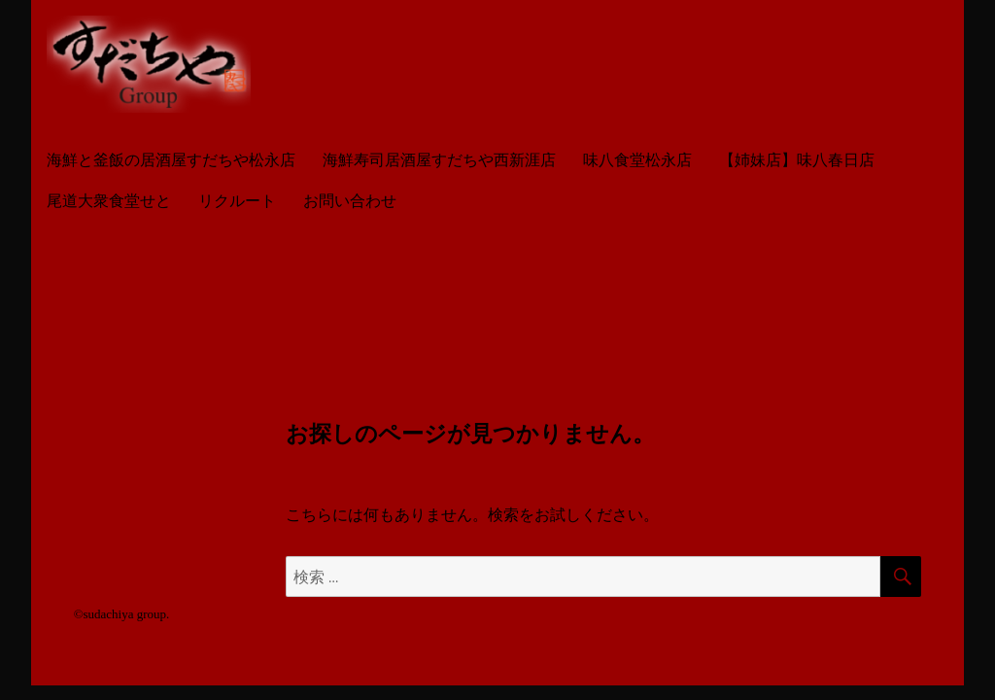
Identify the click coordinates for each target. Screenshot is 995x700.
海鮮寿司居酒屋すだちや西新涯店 (439, 160)
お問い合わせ (349, 201)
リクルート (237, 201)
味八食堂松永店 (637, 160)
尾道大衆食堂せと (109, 201)
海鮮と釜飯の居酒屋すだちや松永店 (171, 160)
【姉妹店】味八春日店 (797, 160)
